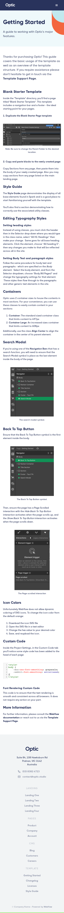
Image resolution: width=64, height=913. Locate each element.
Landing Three (32, 805)
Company (32, 830)
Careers (32, 861)
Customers (32, 855)
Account (32, 836)
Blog (32, 850)
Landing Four (32, 811)
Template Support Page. (20, 78)
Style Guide (13, 193)
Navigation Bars (38, 348)
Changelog (32, 880)
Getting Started (32, 875)
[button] (56, 5)
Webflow (48, 907)
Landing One (32, 795)
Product (32, 825)
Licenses (32, 886)
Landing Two (32, 800)
